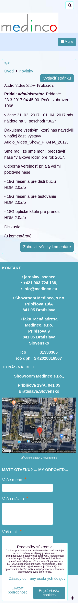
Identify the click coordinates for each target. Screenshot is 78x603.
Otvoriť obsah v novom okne (39, 457)
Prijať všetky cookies (49, 592)
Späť (7, 63)
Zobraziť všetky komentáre (47, 247)
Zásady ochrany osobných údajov (37, 578)
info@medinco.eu (40, 289)
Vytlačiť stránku (57, 78)
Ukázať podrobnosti (17, 590)
